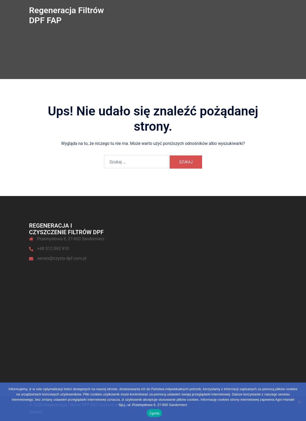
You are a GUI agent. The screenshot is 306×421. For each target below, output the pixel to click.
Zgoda (154, 413)
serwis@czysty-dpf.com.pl (62, 258)
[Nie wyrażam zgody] (299, 401)
